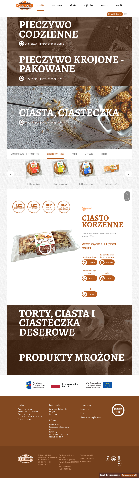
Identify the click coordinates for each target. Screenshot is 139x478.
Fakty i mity (53, 411)
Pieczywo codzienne (74, 32)
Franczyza (104, 5)
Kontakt (119, 5)
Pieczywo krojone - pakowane (74, 67)
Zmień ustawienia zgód (129, 475)
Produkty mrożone (71, 357)
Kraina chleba (57, 5)
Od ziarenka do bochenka (58, 409)
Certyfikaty (53, 431)
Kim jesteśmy (54, 424)
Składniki (45, 248)
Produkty (40, 5)
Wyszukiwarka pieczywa (91, 417)
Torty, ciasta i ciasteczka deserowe (57, 322)
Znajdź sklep (88, 5)
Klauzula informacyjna (87, 458)
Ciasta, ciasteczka (74, 116)
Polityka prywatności (86, 455)
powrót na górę (118, 410)
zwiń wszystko (127, 198)
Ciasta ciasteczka (24, 414)
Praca (51, 429)
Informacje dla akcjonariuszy (59, 434)
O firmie (73, 5)
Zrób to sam (53, 414)
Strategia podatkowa (56, 436)
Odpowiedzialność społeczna (59, 426)
